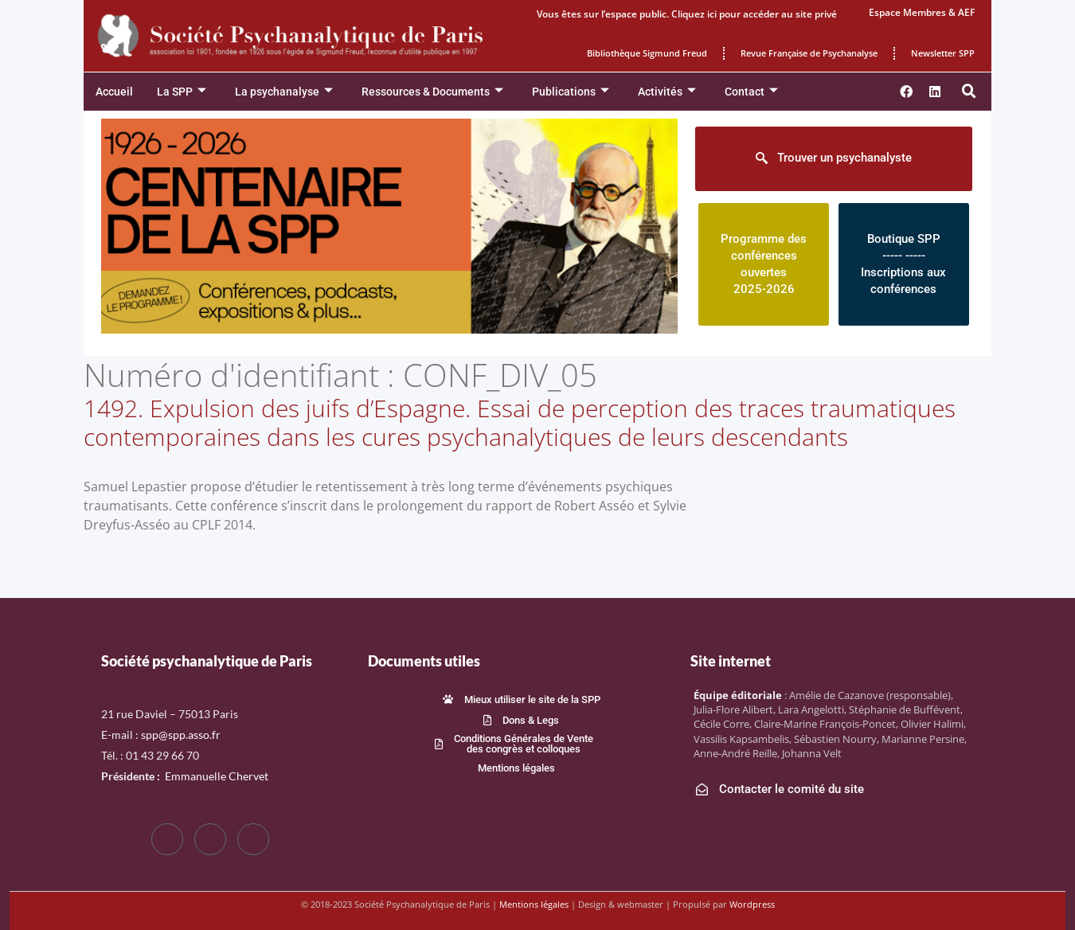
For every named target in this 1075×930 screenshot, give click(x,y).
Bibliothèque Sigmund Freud (647, 53)
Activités (667, 92)
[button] (969, 91)
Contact (751, 92)
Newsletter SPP (943, 53)
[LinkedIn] (253, 839)
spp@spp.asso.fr (181, 734)
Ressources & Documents (432, 92)
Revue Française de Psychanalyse (809, 53)
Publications (570, 92)
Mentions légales (534, 904)
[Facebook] (167, 839)
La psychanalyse (284, 92)
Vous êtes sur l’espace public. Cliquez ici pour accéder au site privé (687, 14)
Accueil (114, 91)
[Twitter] (210, 839)
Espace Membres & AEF (922, 12)
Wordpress (752, 904)
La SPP (181, 92)
